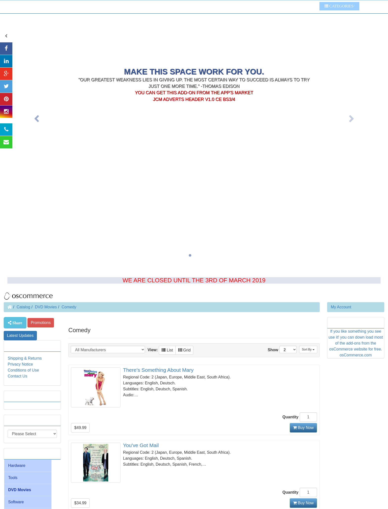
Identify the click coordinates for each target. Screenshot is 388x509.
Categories (339, 6)
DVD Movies (46, 307)
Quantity (290, 417)
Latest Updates (20, 335)
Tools (12, 478)
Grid (184, 350)
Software (16, 502)
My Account (341, 307)
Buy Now (303, 428)
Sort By (308, 349)
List (167, 350)
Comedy (69, 307)
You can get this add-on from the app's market (194, 60)
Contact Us (17, 376)
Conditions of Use (23, 370)
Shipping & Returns (25, 358)
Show (282, 349)
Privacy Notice (20, 364)
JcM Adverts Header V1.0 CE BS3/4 (194, 67)
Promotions (41, 323)
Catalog (23, 307)
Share (16, 323)
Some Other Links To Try (294, 7)
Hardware (16, 465)
